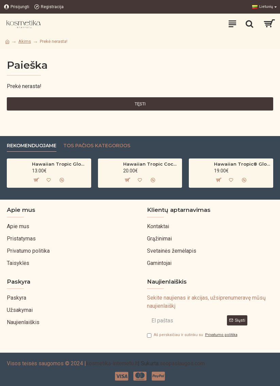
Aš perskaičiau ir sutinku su (192, 335)
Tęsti (140, 103)
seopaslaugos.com (182, 363)
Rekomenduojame (31, 146)
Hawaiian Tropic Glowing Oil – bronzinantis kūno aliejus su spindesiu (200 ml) (60, 164)
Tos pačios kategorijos (96, 146)
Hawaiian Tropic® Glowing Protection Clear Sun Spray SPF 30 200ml (242, 164)
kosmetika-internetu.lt (112, 363)
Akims (24, 41)
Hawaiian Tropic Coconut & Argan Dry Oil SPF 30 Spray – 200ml (151, 164)
